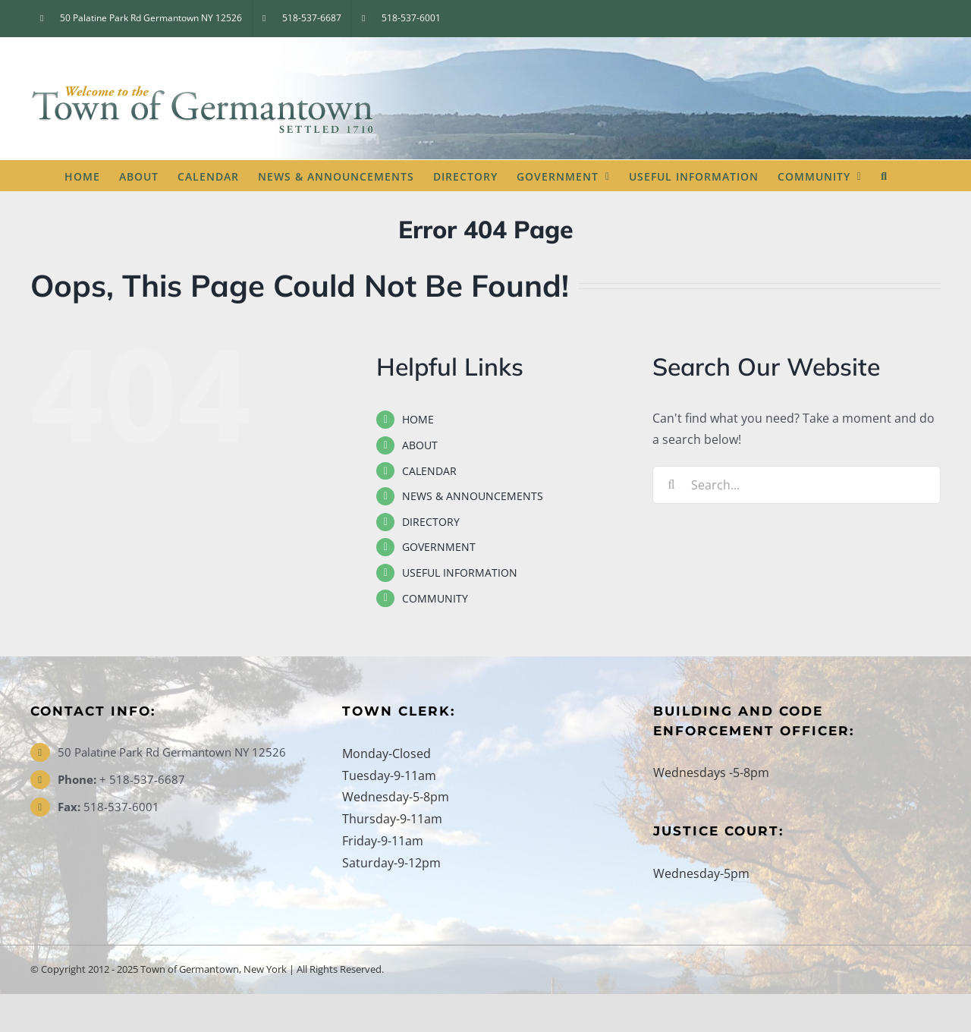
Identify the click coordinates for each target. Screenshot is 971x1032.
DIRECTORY (431, 521)
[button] (884, 175)
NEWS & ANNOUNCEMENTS (472, 496)
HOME (418, 419)
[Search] (671, 485)
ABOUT (420, 445)
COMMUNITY (435, 598)
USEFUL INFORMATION (459, 572)
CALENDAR (429, 471)
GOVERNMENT (439, 547)
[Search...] (796, 485)
